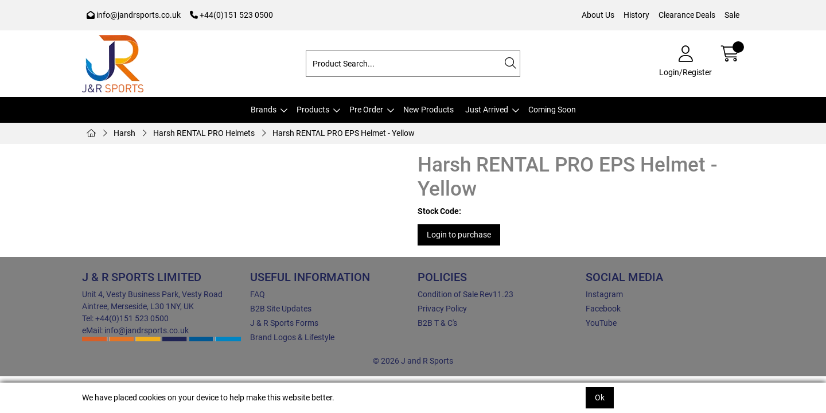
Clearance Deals (687, 15)
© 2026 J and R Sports (413, 360)
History (636, 15)
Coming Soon (552, 109)
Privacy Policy (442, 308)
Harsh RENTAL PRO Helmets (204, 133)
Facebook (603, 308)
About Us (598, 15)
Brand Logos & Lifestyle (292, 337)
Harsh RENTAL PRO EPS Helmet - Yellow (343, 133)
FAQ (257, 294)
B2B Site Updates (280, 308)
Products (313, 109)
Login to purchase (459, 234)
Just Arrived (486, 109)
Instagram (604, 294)
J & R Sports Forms (284, 323)
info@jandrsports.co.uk (134, 15)
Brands (263, 109)
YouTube (601, 323)
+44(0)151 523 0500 (231, 15)
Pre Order (366, 109)
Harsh (124, 133)
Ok (600, 397)
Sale (731, 15)
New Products (428, 109)
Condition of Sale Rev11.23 (465, 294)
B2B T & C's (437, 323)
